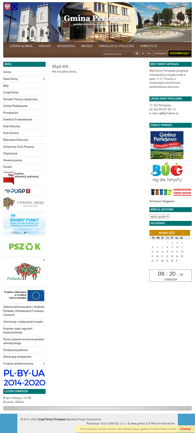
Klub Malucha (11, 126)
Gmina (7, 72)
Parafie (7, 167)
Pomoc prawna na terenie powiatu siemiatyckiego (23, 341)
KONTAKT (45, 46)
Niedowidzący (180, 53)
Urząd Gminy (11, 92)
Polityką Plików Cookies (163, 429)
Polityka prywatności (15, 350)
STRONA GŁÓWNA (21, 46)
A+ (149, 53)
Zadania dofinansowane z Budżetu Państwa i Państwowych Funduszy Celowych (23, 310)
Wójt (6, 85)
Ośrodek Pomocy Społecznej (20, 99)
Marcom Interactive (163, 423)
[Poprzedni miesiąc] (151, 233)
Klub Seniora (11, 133)
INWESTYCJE (148, 46)
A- (143, 53)
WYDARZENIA (66, 46)
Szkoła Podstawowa (15, 106)
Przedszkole (10, 112)
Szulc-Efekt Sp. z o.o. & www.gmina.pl (124, 423)
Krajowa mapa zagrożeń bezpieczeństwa (17, 330)
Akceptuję (185, 429)
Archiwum (161, 53)
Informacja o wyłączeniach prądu (23, 321)
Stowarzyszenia (12, 160)
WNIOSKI (86, 46)
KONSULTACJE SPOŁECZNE (116, 46)
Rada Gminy (10, 79)
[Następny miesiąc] (182, 233)
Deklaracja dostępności (17, 356)
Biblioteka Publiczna (15, 139)
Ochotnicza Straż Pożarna (18, 146)
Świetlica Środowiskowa (17, 119)
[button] (44, 79)
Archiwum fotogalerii (161, 201)
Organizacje (10, 153)
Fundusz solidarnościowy (18, 363)
